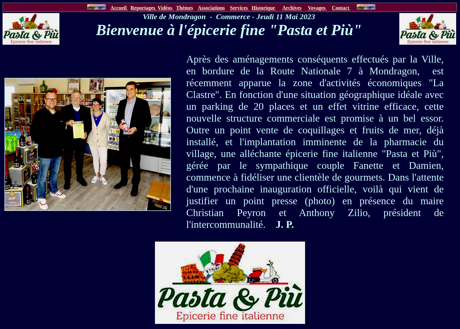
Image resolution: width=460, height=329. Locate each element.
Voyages (317, 8)
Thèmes (184, 8)
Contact (341, 8)
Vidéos (166, 8)
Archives (292, 8)
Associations (211, 8)
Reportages (143, 8)
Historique (264, 8)
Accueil (119, 8)
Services (239, 8)
